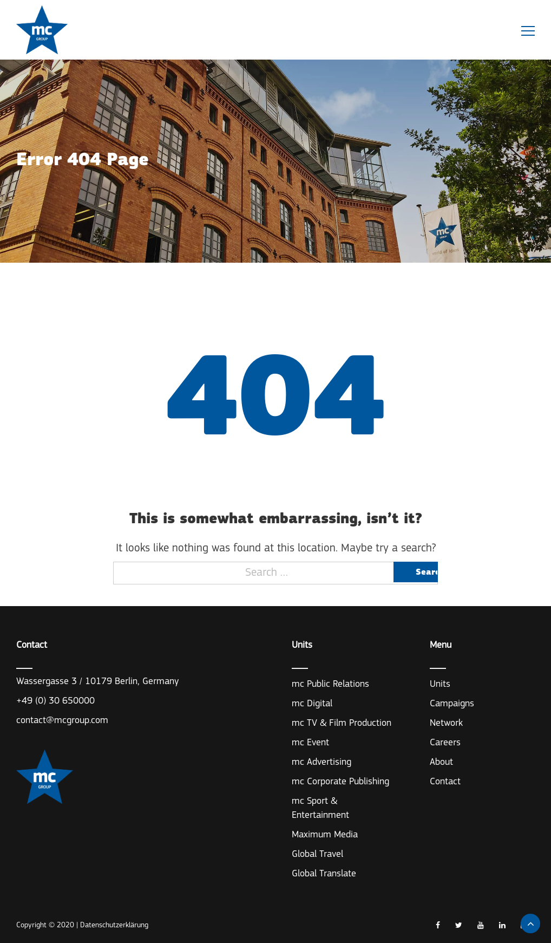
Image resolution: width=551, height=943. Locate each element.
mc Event (310, 743)
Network (446, 723)
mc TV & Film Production (341, 723)
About (441, 762)
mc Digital (312, 704)
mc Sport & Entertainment (320, 808)
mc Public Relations (330, 684)
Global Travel (317, 854)
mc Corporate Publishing (340, 782)
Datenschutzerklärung (114, 925)
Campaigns (452, 704)
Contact (445, 782)
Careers (445, 743)
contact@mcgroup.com (62, 721)
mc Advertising (321, 762)
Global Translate (324, 874)
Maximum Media (325, 835)
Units (440, 684)
